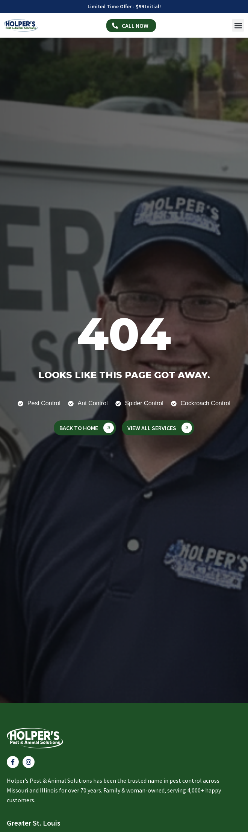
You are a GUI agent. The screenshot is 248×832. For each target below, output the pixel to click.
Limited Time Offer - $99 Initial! (124, 6)
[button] (238, 25)
